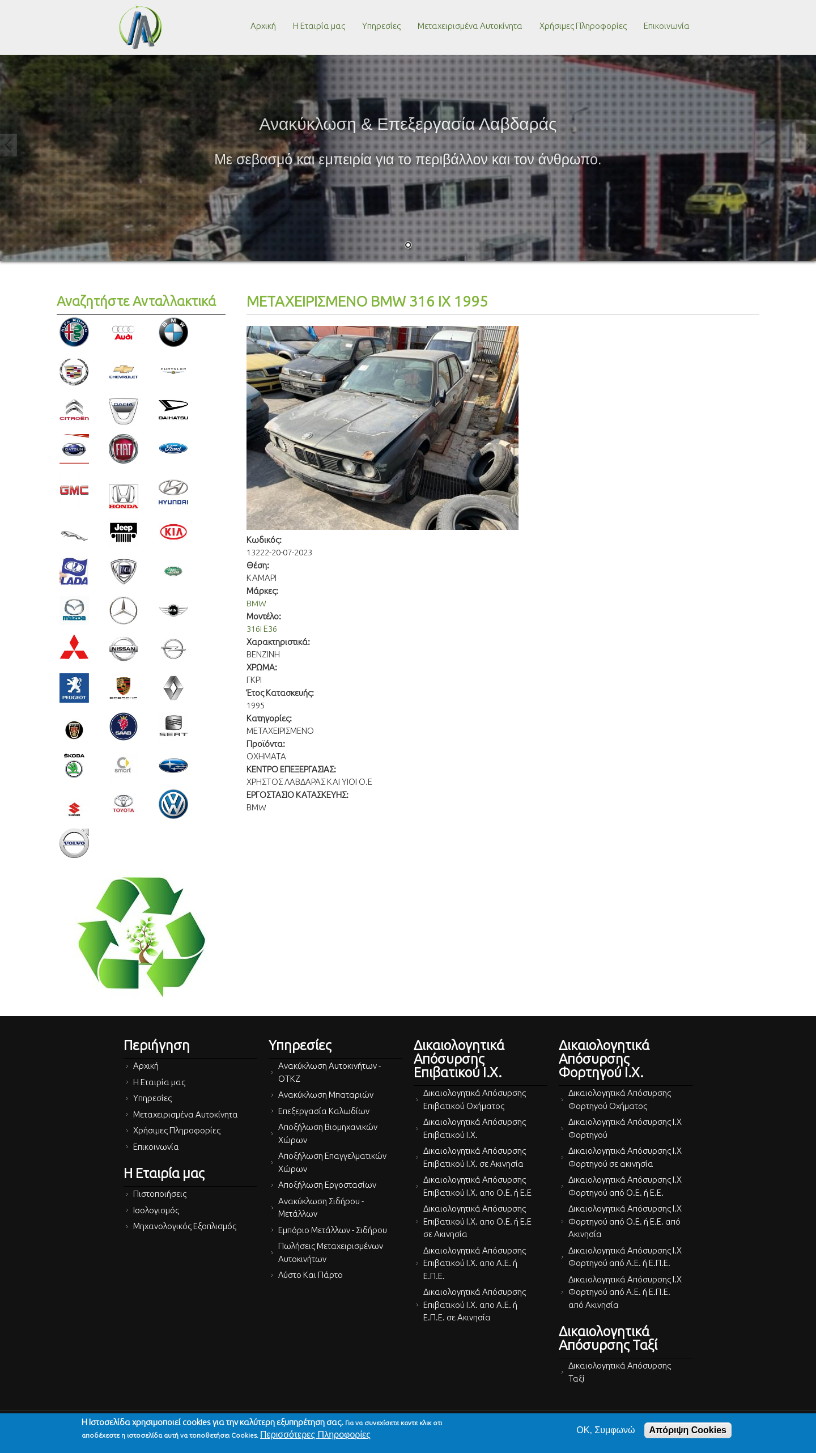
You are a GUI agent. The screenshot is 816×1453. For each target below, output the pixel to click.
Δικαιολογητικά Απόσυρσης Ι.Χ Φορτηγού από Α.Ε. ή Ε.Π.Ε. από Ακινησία (625, 1292)
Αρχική (263, 26)
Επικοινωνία (667, 26)
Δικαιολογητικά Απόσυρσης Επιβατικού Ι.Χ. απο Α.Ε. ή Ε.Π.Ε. (474, 1263)
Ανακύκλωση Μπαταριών (325, 1094)
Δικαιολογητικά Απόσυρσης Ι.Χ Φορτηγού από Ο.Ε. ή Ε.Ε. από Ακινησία (625, 1221)
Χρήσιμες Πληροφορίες (583, 26)
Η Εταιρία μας (319, 26)
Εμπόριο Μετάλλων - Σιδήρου (332, 1230)
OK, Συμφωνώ (605, 1430)
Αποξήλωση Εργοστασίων (327, 1184)
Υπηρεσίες (381, 26)
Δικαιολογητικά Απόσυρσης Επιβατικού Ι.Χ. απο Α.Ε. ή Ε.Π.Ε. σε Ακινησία (474, 1304)
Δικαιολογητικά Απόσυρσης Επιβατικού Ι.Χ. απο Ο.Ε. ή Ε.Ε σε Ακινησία (477, 1221)
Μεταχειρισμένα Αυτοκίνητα (470, 26)
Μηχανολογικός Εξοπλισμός (184, 1226)
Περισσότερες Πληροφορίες (315, 1434)
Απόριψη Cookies (687, 1430)
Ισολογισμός (156, 1210)
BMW (256, 603)
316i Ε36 (261, 629)
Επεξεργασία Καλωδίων (323, 1111)
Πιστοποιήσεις (159, 1194)
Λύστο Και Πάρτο (310, 1275)
